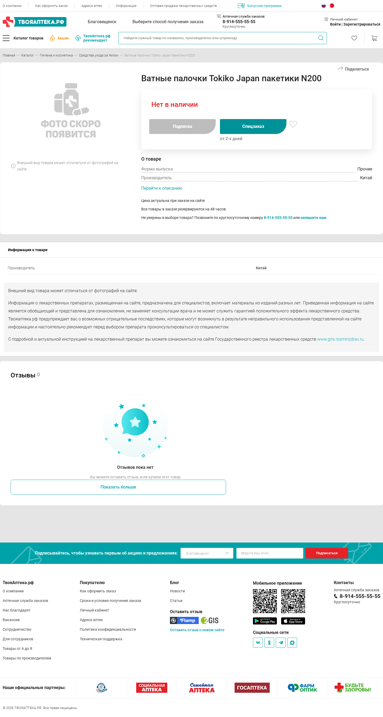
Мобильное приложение (277, 583)
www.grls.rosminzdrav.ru (340, 339)
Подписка (182, 126)
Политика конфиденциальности (108, 629)
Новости (177, 591)
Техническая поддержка (101, 639)
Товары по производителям (27, 658)
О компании (12, 6)
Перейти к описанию (161, 188)
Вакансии (11, 620)
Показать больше (118, 487)
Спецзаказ (253, 126)
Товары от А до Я (17, 648)
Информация (126, 6)
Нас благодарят (17, 610)
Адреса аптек (91, 6)
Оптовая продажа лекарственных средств (183, 6)
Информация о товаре (28, 250)
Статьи (176, 600)
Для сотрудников (18, 639)
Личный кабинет (94, 610)
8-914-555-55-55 (239, 21)
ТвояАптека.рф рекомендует (92, 38)
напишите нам (313, 217)
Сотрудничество (17, 629)
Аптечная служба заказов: (244, 16)
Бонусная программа (260, 5)
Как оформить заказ (51, 6)
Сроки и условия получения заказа (110, 600)
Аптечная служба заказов (25, 600)
